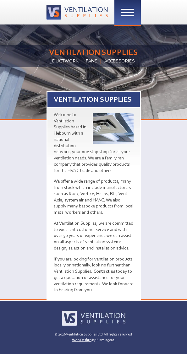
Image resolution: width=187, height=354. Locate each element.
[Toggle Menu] (127, 12)
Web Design (81, 340)
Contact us (104, 271)
